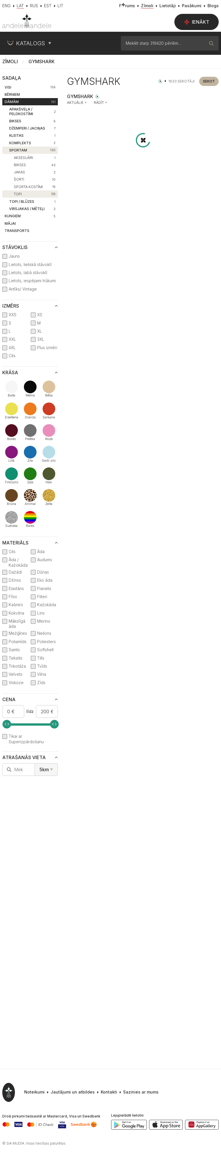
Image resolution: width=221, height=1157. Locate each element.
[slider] (7, 724)
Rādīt (99, 102)
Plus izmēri (47, 347)
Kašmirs (16, 604)
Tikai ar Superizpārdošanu (26, 739)
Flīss (13, 596)
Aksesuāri (35, 158)
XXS (12, 314)
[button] (138, 1092)
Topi (35, 194)
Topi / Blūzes (32, 201)
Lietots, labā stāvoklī (28, 272)
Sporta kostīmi (35, 187)
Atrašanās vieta (24, 757)
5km (44, 769)
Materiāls (15, 542)
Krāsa (10, 372)
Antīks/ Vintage (23, 289)
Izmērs (10, 306)
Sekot (209, 81)
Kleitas (32, 135)
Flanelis (44, 588)
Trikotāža (17, 666)
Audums (44, 559)
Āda (41, 551)
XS (39, 314)
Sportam (32, 150)
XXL (12, 339)
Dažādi (15, 572)
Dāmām (30, 102)
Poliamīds (17, 641)
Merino (43, 621)
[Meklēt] (211, 43)
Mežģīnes (18, 633)
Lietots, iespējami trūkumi (32, 280)
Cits (12, 355)
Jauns (14, 256)
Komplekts (32, 143)
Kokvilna (16, 613)
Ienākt (196, 22)
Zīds (41, 682)
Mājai (10, 223)
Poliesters (46, 641)
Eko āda (44, 580)
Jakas (35, 172)
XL (39, 331)
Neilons (44, 633)
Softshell (45, 649)
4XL (12, 347)
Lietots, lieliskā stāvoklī (30, 264)
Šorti (35, 179)
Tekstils (15, 658)
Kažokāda (46, 604)
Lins (41, 613)
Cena (9, 699)
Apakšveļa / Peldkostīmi (32, 111)
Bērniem (12, 94)
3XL (40, 339)
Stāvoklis (15, 247)
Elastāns (16, 588)
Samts (14, 649)
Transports (17, 231)
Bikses (32, 121)
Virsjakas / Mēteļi (32, 209)
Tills (40, 658)
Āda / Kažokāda (18, 562)
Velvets (15, 674)
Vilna (41, 674)
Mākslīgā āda (17, 624)
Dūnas (43, 572)
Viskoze (16, 682)
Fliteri (42, 596)
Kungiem (30, 216)
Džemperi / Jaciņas (32, 128)
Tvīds (42, 666)
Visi (30, 87)
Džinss (15, 580)
